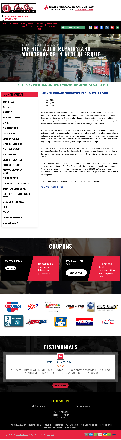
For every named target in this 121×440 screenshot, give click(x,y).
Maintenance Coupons (83, 416)
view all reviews (60, 395)
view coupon (15, 279)
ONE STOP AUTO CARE (27, 94)
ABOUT (5, 23)
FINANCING (14, 23)
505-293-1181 (11, 19)
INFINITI (106, 94)
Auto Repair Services (38, 416)
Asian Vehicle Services (52, 196)
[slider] (60, 375)
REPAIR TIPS (30, 24)
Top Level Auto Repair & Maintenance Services (60, 94)
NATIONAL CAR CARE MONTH (40, 26)
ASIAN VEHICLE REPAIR (93, 94)
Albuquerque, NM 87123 (52, 45)
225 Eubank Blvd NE (38, 45)
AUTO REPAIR (22, 24)
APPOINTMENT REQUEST (52, 24)
